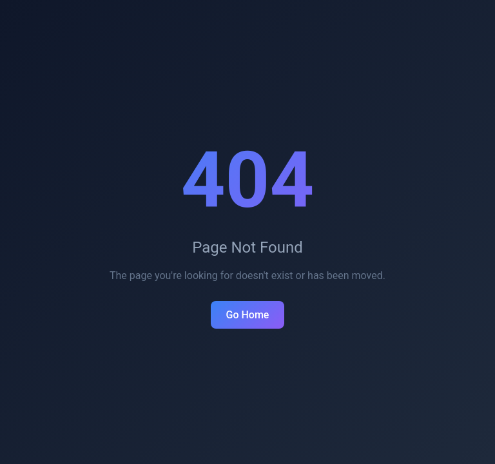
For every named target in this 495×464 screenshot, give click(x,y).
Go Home (247, 315)
